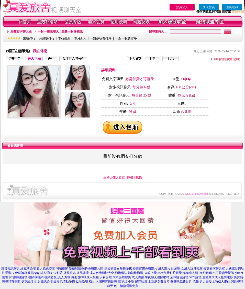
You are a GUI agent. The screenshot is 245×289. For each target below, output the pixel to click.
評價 (130, 177)
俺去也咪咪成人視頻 (85, 277)
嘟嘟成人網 (190, 273)
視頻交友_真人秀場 (57, 277)
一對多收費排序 (101, 38)
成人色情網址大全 (102, 273)
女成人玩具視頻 (192, 268)
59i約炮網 (205, 273)
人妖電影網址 (235, 268)
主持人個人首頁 (114, 177)
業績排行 (29, 38)
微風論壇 (82, 273)
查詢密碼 (232, 7)
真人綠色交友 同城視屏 (52, 268)
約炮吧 (175, 268)
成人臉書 (138, 277)
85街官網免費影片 (145, 268)
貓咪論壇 (141, 281)
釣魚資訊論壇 (43, 281)
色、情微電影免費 (126, 286)
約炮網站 (121, 273)
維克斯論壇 (28, 268)
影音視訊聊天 (10, 268)
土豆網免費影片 (159, 281)
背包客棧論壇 (18, 277)
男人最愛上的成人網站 (214, 281)
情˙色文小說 (126, 281)
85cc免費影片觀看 (170, 273)
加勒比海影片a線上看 (142, 273)
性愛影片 (8, 273)
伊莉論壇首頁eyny (27, 273)
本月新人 (80, 38)
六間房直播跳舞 (106, 281)
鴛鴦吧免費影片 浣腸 (184, 281)
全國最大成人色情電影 (217, 277)
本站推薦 (64, 38)
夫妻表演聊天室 (214, 268)
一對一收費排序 (126, 38)
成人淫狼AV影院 (51, 273)
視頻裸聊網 (35, 277)
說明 (237, 59)
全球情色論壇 (179, 277)
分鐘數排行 (46, 38)
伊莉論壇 (105, 277)
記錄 (139, 177)
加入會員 (209, 7)
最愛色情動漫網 (64, 281)
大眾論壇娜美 (122, 277)
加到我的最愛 (223, 59)
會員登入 (182, 7)
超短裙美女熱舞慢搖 (118, 268)
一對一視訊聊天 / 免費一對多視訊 (60, 31)
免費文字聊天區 (21, 31)
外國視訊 (69, 273)
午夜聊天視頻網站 (157, 277)
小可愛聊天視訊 (223, 273)
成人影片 (164, 268)
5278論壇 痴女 (85, 281)
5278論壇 (195, 277)
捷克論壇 (27, 281)
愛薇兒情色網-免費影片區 (86, 268)
